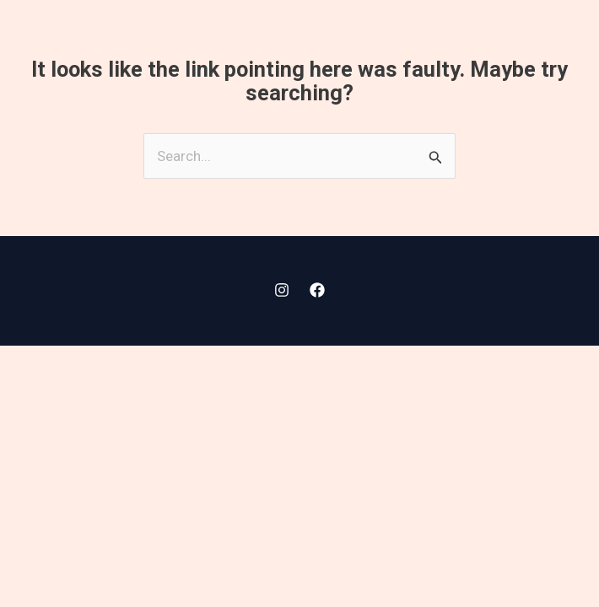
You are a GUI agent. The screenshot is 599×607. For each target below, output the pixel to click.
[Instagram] (281, 290)
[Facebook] (317, 290)
